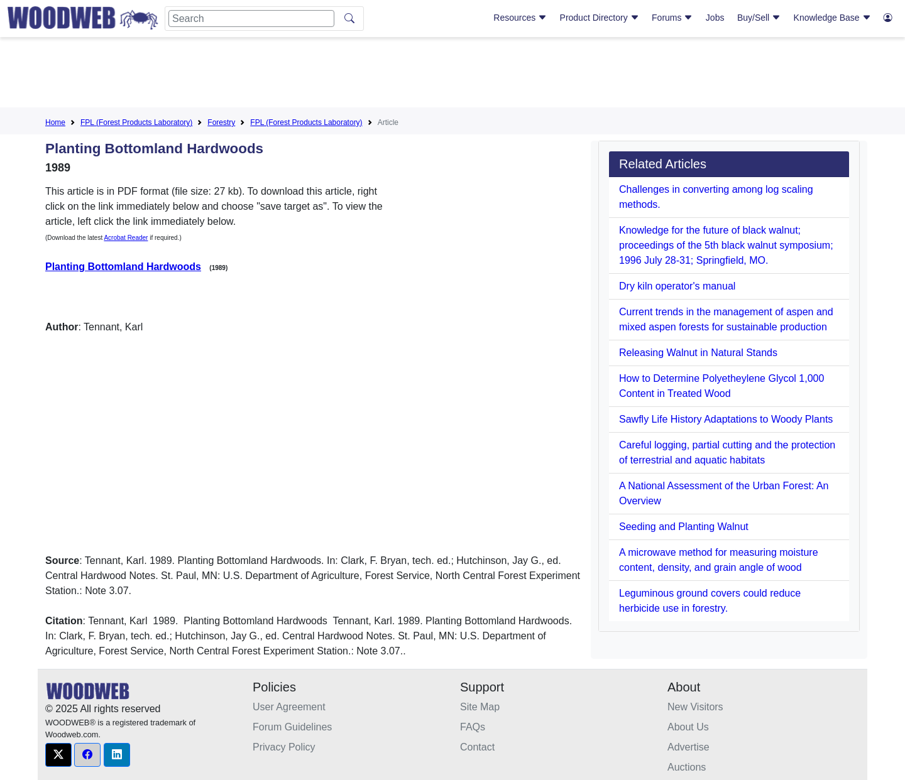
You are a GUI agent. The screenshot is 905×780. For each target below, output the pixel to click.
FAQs (472, 727)
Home (55, 122)
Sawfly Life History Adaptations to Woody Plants (726, 419)
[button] (58, 755)
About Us (688, 727)
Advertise (688, 747)
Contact (477, 747)
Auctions (686, 767)
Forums (672, 18)
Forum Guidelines (292, 727)
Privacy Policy (284, 747)
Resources (520, 18)
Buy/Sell (759, 18)
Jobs (715, 18)
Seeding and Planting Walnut (684, 526)
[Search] (251, 18)
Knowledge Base (832, 18)
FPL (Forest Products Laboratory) (136, 122)
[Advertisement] (452, 74)
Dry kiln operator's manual (677, 286)
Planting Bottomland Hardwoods (123, 266)
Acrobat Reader (126, 237)
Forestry (221, 122)
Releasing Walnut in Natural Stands (698, 352)
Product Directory (599, 18)
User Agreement (289, 706)
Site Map (480, 706)
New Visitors (695, 706)
